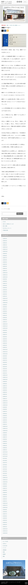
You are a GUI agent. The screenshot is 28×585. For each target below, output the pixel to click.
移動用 (4, 554)
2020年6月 (5, 387)
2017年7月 (5, 462)
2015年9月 (5, 509)
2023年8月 (5, 306)
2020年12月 (5, 375)
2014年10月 (5, 533)
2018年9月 (5, 432)
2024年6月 (5, 285)
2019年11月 (5, 402)
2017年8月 (5, 460)
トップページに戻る (6, 208)
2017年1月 (5, 475)
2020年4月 (5, 392)
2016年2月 (5, 498)
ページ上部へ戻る (26, 583)
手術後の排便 (5, 230)
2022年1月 (5, 347)
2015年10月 (5, 507)
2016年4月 (5, 494)
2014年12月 (5, 528)
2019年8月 (5, 409)
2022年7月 (5, 334)
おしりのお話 (5, 541)
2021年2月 (5, 370)
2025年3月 (5, 266)
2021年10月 (5, 353)
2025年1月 (5, 270)
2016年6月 (5, 490)
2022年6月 (5, 336)
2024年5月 (5, 287)
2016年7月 (5, 488)
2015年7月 (5, 513)
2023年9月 (5, 304)
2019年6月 (5, 413)
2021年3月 (5, 368)
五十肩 (4, 221)
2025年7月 (5, 257)
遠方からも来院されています (8, 223)
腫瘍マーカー (17, 25)
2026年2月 (5, 242)
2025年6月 (5, 259)
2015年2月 (5, 524)
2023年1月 (5, 321)
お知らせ (4, 543)
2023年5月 (5, 313)
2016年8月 (5, 486)
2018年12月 (5, 426)
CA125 (10, 25)
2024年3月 (5, 291)
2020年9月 (5, 381)
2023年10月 (5, 302)
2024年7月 (5, 283)
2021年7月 (5, 360)
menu (25, 1)
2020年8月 (5, 383)
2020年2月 (5, 396)
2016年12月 (5, 477)
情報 (7, 25)
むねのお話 (5, 545)
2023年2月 (5, 319)
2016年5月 (5, 492)
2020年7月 (5, 385)
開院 (4, 556)
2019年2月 (5, 422)
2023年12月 (5, 298)
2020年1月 (5, 398)
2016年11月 (5, 479)
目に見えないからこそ (7, 228)
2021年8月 (5, 358)
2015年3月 (5, 522)
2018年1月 (5, 449)
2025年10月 (5, 251)
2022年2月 (5, 345)
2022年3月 (5, 343)
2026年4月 (5, 238)
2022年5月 (5, 338)
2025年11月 (5, 249)
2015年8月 (5, 511)
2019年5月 (5, 415)
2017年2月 (5, 473)
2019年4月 (5, 417)
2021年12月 (5, 349)
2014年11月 (5, 530)
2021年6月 (5, 362)
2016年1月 (5, 501)
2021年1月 (5, 373)
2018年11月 (5, 428)
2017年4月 (5, 469)
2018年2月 (5, 447)
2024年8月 (5, 281)
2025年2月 (5, 268)
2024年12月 (5, 272)
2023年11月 (5, 300)
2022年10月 (5, 328)
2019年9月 (5, 407)
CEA (14, 25)
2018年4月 (5, 443)
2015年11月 (5, 505)
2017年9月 (5, 458)
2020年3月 (5, 394)
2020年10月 (5, 379)
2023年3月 (5, 317)
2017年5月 (5, 466)
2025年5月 (5, 262)
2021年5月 (5, 364)
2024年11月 (5, 274)
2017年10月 (5, 456)
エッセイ (4, 547)
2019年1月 (5, 424)
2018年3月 (5, 445)
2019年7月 (5, 411)
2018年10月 (5, 430)
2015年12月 (5, 503)
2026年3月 (5, 240)
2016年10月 (5, 481)
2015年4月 (5, 520)
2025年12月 (5, 247)
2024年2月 (5, 294)
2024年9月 (5, 279)
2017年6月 (5, 464)
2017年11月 (5, 454)
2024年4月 (5, 289)
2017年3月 (5, 471)
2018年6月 (5, 439)
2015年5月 (5, 518)
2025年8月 (5, 255)
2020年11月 (5, 377)
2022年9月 (5, 330)
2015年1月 (5, 526)
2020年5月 (5, 390)
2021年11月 (5, 351)
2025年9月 (5, 253)
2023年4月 (5, 315)
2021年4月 (5, 366)
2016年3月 (5, 496)
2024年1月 (5, 296)
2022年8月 (5, 332)
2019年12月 (5, 400)
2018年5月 (5, 441)
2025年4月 (5, 264)
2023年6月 (5, 311)
